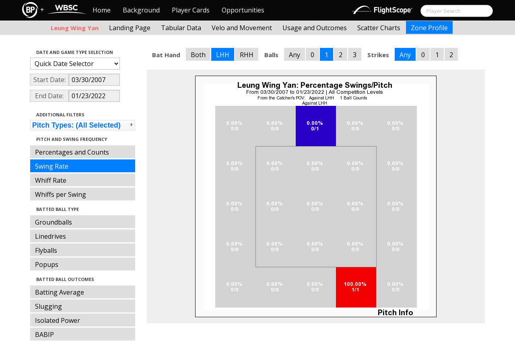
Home (102, 10)
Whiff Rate (50, 180)
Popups (46, 264)
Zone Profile (429, 27)
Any (294, 54)
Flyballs (46, 250)
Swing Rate (51, 166)
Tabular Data (181, 27)
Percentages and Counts (72, 152)
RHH (246, 54)
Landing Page (129, 27)
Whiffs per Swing (60, 194)
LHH (222, 54)
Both (198, 54)
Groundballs (53, 222)
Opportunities (243, 10)
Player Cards (191, 10)
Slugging (48, 306)
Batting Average (59, 292)
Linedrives (50, 236)
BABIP (44, 334)
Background (141, 10)
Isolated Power (57, 320)
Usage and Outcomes (314, 27)
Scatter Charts (378, 27)
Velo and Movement (242, 27)
